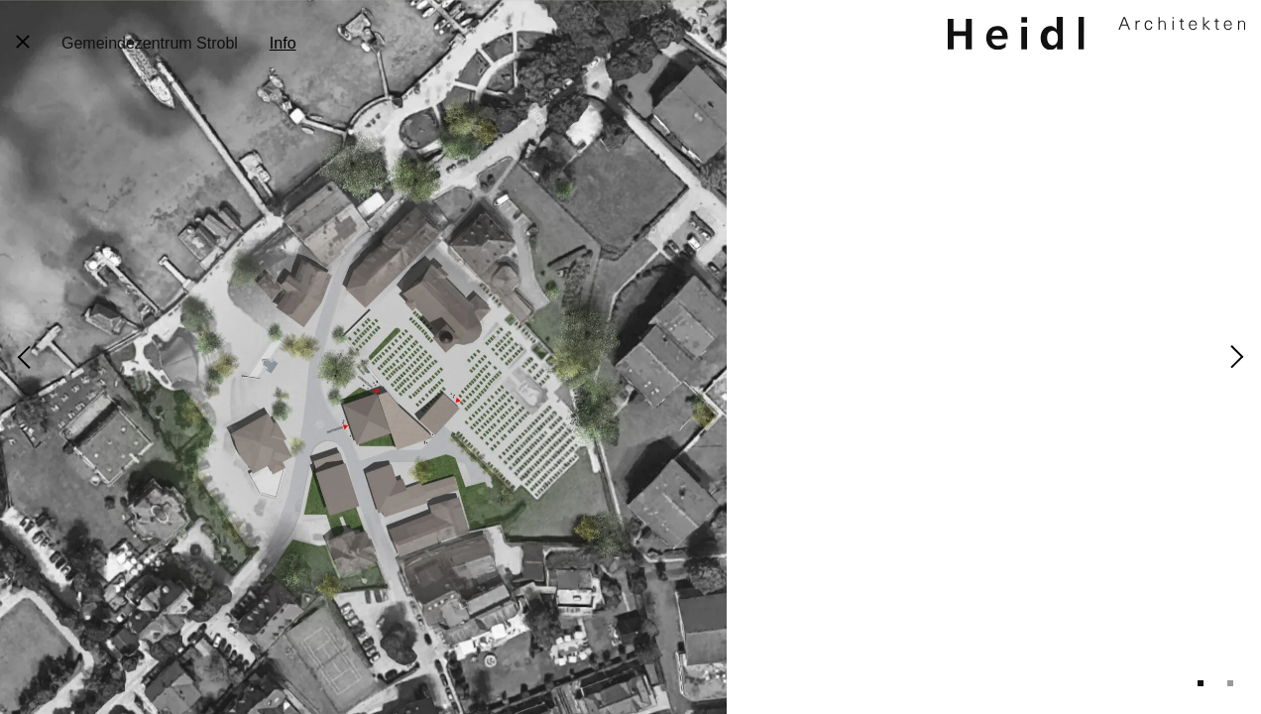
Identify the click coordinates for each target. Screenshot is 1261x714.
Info (283, 43)
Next (1237, 357)
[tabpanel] (630, 357)
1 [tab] (1200, 683)
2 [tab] (1230, 683)
